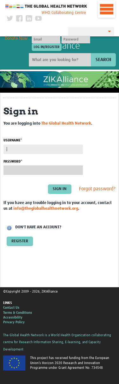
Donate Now (16, 38)
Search (103, 59)
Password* (12, 161)
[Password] (76, 39)
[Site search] (60, 59)
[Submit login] (47, 47)
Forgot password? (97, 188)
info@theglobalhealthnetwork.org (45, 209)
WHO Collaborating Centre (64, 13)
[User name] (46, 39)
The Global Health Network (46, 6)
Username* (12, 140)
